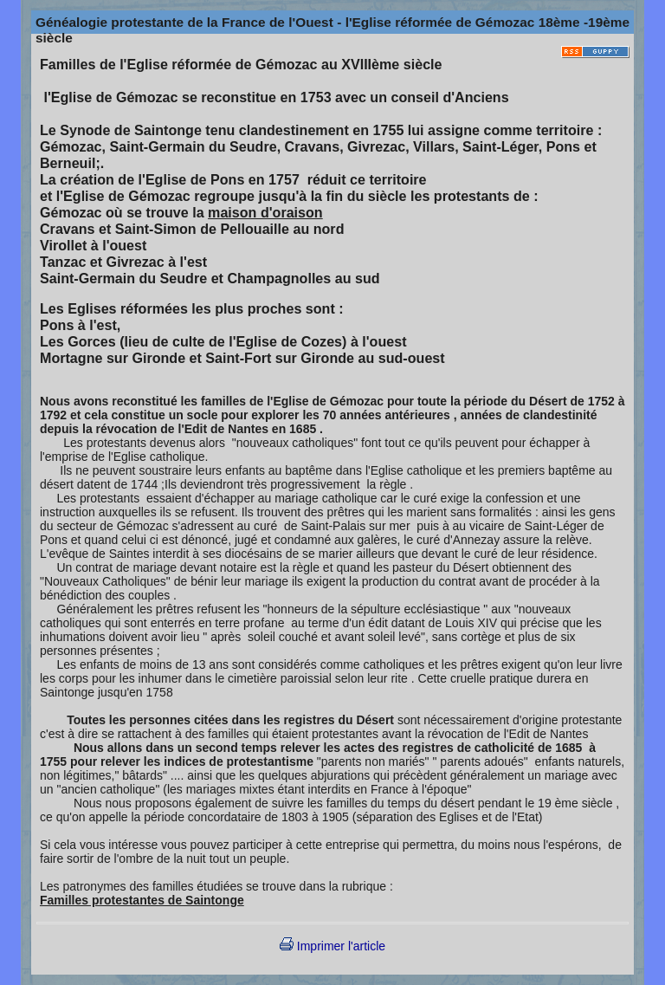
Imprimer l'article (332, 946)
